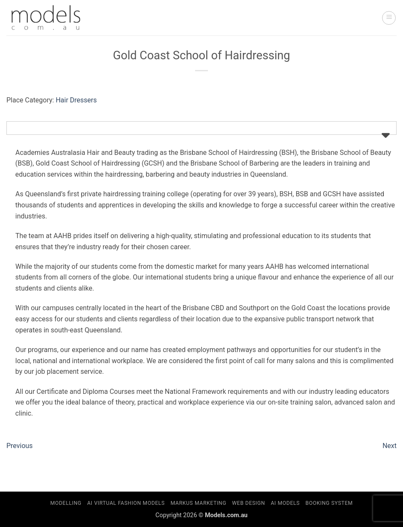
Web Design (248, 503)
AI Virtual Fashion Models (126, 503)
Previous (19, 446)
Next (390, 446)
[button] (389, 18)
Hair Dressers (75, 100)
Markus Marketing (198, 503)
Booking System (329, 503)
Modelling (66, 503)
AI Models (285, 503)
